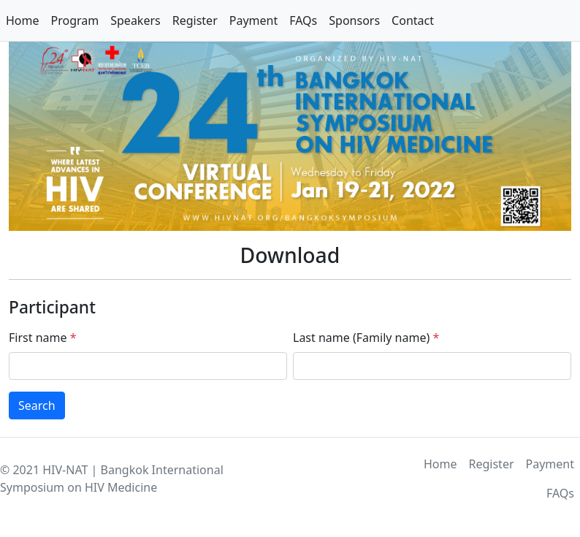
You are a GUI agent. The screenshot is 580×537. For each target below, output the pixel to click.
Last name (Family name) (366, 338)
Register (195, 20)
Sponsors (354, 20)
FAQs (303, 20)
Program (75, 20)
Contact (413, 20)
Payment (253, 20)
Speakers (135, 20)
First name (42, 338)
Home (22, 20)
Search (37, 405)
